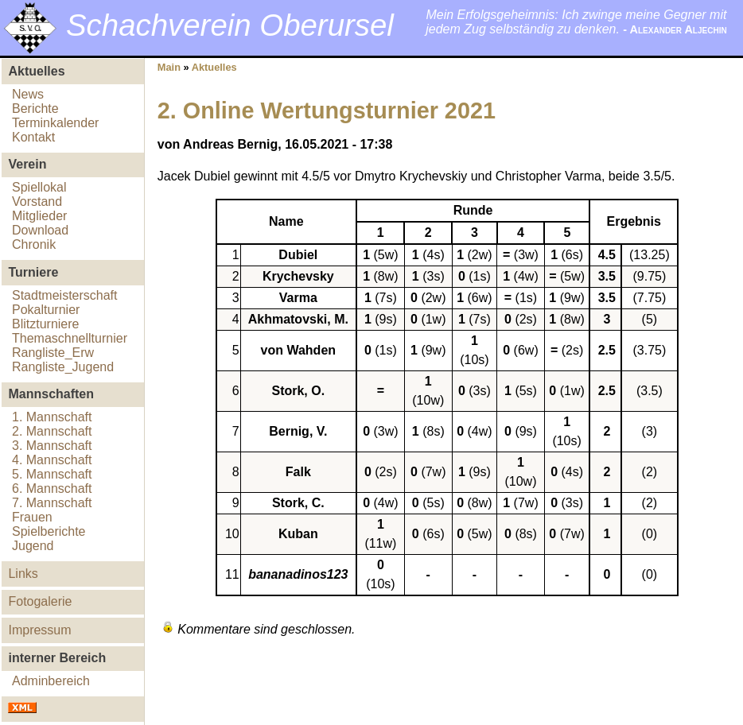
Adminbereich (51, 681)
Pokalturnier (46, 309)
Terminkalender (55, 123)
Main (169, 67)
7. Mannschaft (52, 503)
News (28, 94)
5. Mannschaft (52, 474)
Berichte (35, 108)
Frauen (32, 517)
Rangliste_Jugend (63, 367)
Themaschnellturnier (69, 338)
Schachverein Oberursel (230, 25)
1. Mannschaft (52, 417)
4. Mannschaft (52, 460)
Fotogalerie (40, 601)
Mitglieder (39, 216)
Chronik (34, 244)
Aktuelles (214, 67)
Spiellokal (39, 187)
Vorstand (37, 201)
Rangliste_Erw (53, 352)
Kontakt (33, 137)
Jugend (33, 545)
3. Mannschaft (52, 445)
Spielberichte (49, 531)
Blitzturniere (45, 324)
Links (22, 573)
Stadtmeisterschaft (65, 295)
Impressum (39, 630)
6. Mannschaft (52, 488)
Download (40, 230)
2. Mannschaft (52, 431)
